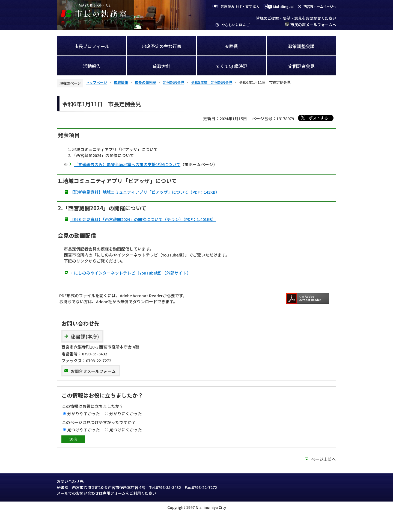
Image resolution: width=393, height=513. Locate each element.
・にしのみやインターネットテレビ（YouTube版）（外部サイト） (130, 273)
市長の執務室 (145, 82)
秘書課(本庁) (85, 336)
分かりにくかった (125, 413)
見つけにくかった (125, 429)
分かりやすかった (83, 413)
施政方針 (161, 66)
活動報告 (91, 66)
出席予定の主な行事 (161, 46)
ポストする (318, 117)
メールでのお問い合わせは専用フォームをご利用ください (106, 493)
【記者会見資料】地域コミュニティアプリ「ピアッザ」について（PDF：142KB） (144, 192)
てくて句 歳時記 (231, 66)
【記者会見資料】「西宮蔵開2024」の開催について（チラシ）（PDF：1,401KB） (143, 219)
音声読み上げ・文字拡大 (240, 6)
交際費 (231, 46)
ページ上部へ (323, 459)
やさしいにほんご (235, 24)
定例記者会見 (301, 66)
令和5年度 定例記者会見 (211, 82)
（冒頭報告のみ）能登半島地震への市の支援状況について (127, 164)
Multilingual (283, 6)
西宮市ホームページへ (319, 6)
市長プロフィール (91, 46)
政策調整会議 (301, 46)
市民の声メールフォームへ (313, 24)
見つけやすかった (83, 429)
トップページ (96, 82)
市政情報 (121, 82)
